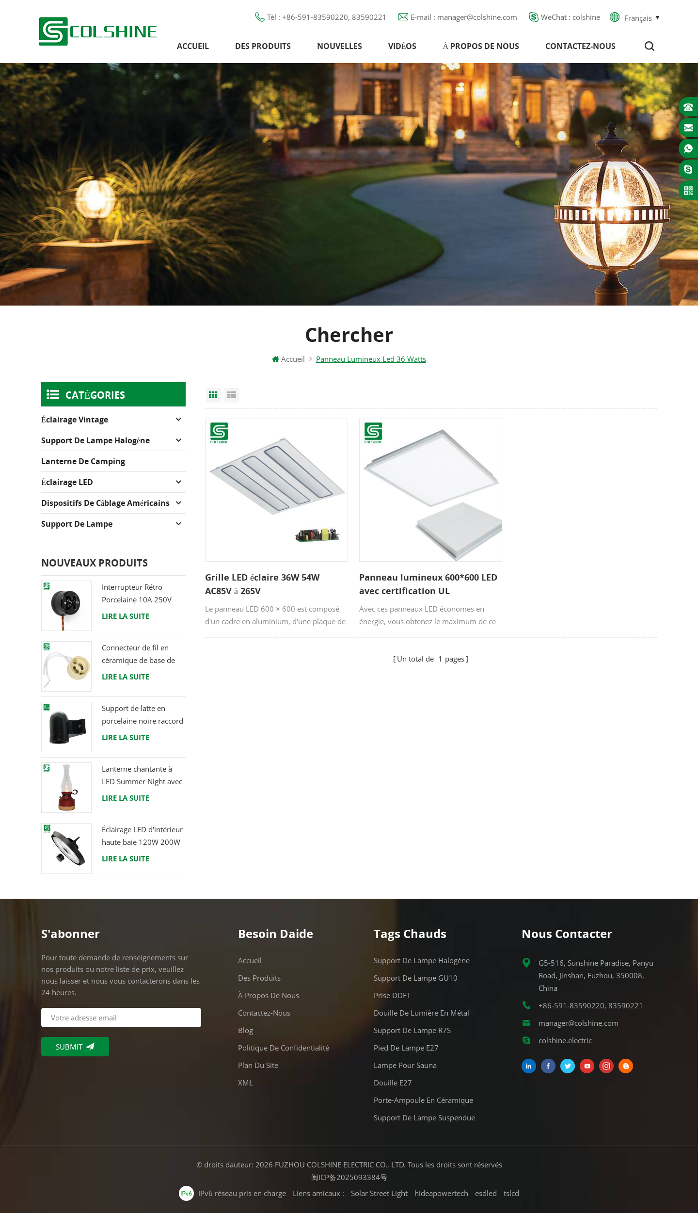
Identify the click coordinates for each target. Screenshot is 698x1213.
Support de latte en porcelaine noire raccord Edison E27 (142, 715)
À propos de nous (481, 46)
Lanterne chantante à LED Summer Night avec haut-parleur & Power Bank (142, 776)
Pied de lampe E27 (406, 1047)
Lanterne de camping (83, 461)
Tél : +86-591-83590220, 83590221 (327, 17)
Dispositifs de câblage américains (105, 503)
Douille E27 (393, 1082)
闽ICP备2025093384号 (349, 1177)
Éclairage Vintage (74, 419)
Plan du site (258, 1065)
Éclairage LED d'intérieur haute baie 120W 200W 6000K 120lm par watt (142, 836)
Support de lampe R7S (412, 1030)
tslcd (511, 1193)
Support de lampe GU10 (416, 978)
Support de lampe (76, 523)
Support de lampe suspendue (424, 1117)
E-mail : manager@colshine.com (464, 17)
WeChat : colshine (570, 17)
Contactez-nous (580, 46)
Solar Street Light (379, 1193)
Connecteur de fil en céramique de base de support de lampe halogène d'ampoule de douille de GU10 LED (140, 654)
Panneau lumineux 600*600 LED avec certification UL (428, 584)
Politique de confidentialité (283, 1047)
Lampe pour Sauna (405, 1065)
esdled (486, 1193)
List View (231, 395)
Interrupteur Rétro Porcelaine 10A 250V (137, 593)
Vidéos (402, 46)
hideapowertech (441, 1193)
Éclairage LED (67, 482)
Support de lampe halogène (95, 440)
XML (245, 1082)
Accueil (193, 46)
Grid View (213, 395)
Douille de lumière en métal (421, 1013)
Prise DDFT (392, 995)
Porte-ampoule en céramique (423, 1100)
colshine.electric (565, 1040)
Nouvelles (339, 46)
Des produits (263, 46)
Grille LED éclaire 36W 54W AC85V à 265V (262, 584)
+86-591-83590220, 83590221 (591, 1005)
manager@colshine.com (579, 1023)
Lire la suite (125, 616)
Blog (245, 1030)
